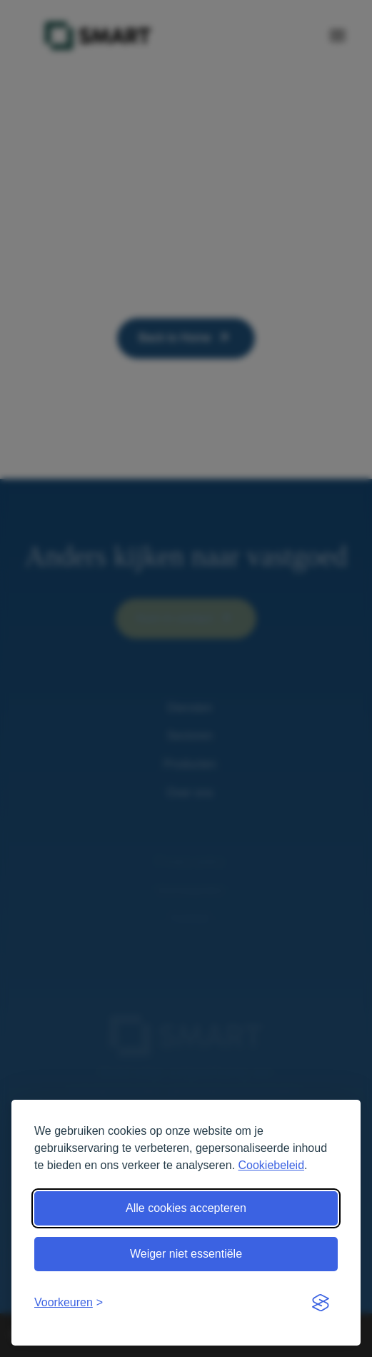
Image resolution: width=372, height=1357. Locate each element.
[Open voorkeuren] (68, 1303)
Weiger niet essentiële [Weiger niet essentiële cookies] (186, 1254)
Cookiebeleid (271, 1165)
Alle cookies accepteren (186, 1208)
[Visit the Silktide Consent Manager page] (320, 1303)
